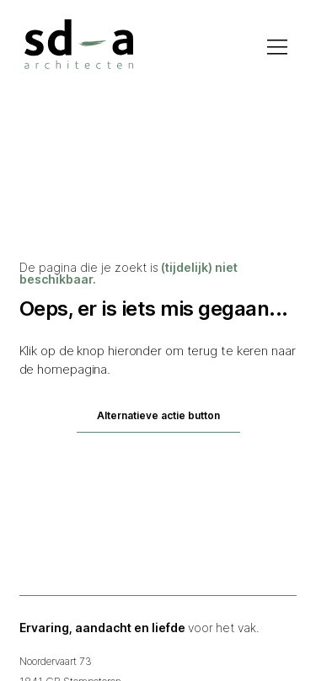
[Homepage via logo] (78, 44)
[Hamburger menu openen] (277, 47)
